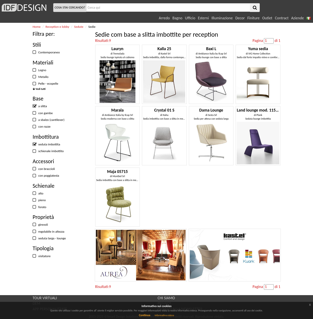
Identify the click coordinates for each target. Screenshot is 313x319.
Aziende (297, 18)
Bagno (177, 18)
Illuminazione (222, 18)
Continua (144, 315)
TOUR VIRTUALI (45, 298)
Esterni (203, 18)
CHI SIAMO (166, 298)
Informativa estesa (164, 315)
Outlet (267, 18)
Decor (240, 18)
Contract (282, 18)
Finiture (253, 18)
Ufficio (190, 18)
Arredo (164, 18)
